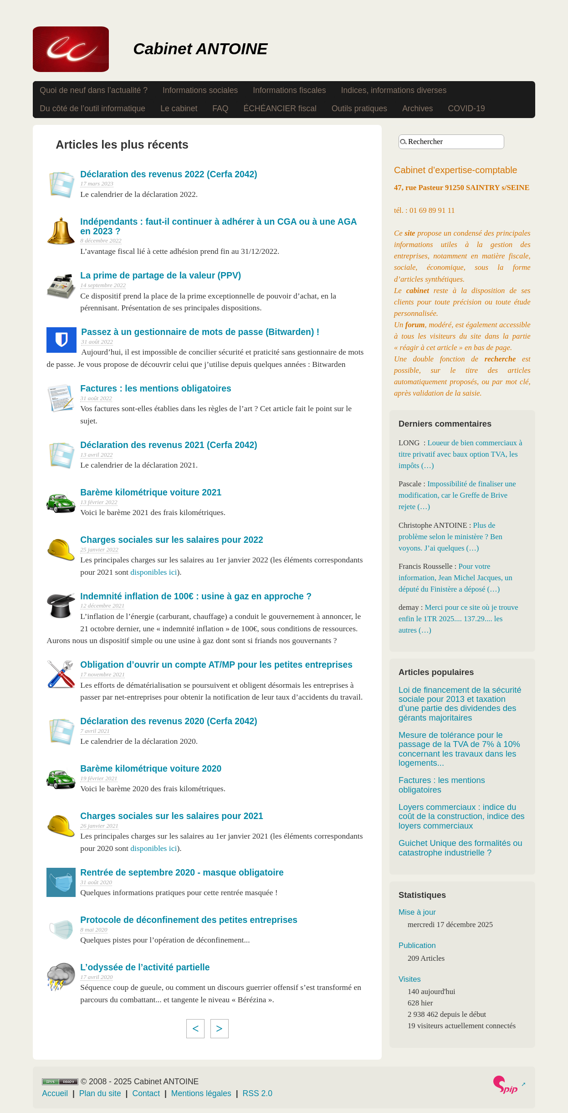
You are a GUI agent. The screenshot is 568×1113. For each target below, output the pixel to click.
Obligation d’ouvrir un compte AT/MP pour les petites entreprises (216, 665)
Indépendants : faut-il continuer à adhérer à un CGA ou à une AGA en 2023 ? (218, 226)
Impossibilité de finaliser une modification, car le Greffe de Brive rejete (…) (457, 495)
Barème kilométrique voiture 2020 (150, 768)
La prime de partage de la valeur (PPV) (160, 275)
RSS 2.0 (258, 1093)
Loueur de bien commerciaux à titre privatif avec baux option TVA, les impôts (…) (460, 454)
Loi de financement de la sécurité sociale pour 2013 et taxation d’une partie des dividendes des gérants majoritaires (460, 703)
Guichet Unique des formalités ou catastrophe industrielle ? (460, 847)
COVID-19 (466, 108)
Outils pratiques (359, 108)
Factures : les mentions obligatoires (155, 388)
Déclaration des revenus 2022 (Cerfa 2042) (168, 174)
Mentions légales (201, 1093)
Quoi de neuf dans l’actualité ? (94, 90)
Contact (146, 1093)
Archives (417, 108)
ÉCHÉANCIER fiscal (280, 108)
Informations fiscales (289, 90)
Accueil (55, 1093)
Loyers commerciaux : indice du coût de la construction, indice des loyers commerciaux (462, 816)
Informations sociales (200, 90)
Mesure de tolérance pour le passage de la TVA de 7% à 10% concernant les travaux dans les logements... (459, 749)
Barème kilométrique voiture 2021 (150, 492)
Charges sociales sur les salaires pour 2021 (171, 816)
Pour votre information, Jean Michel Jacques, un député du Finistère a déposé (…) (455, 577)
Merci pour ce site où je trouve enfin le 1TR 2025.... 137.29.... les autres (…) (458, 618)
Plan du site (100, 1093)
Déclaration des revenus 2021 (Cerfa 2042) (168, 445)
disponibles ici (153, 572)
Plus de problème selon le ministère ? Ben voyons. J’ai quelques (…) (450, 536)
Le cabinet (178, 108)
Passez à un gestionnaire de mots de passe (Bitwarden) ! (200, 332)
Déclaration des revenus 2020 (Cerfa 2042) (168, 721)
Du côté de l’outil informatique (92, 108)
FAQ (220, 108)
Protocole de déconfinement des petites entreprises (188, 920)
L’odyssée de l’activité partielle (145, 967)
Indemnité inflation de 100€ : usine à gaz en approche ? (196, 596)
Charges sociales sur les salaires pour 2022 (171, 540)
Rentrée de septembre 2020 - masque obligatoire (182, 872)
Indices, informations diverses (394, 90)
